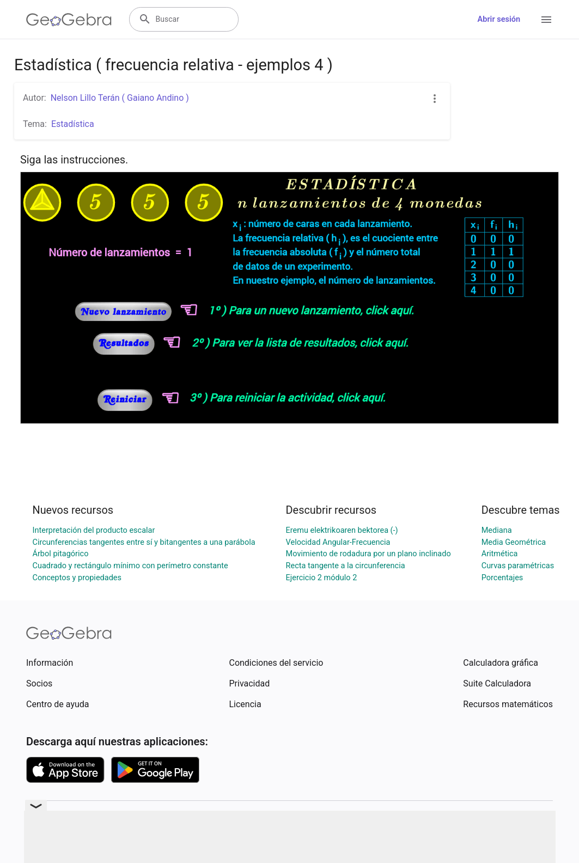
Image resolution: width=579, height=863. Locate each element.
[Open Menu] (546, 19)
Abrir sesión (499, 19)
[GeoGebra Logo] (69, 19)
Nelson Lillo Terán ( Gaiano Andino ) (120, 98)
